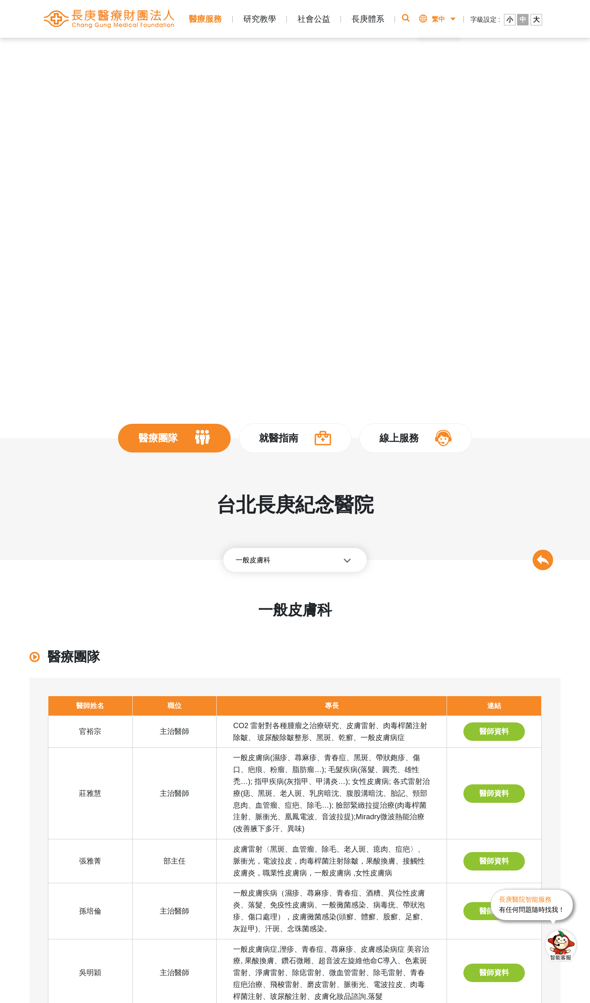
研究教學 (259, 18)
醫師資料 (494, 731)
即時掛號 (397, 53)
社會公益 (313, 18)
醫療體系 (135, 49)
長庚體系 (368, 18)
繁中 (438, 19)
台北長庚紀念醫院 (177, 49)
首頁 (80, 49)
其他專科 (251, 49)
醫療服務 (205, 18)
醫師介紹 (221, 49)
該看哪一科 (463, 53)
